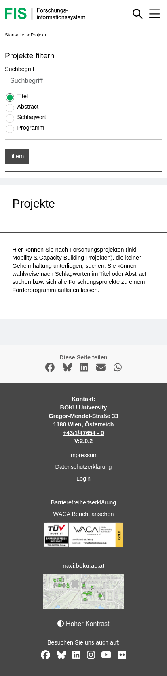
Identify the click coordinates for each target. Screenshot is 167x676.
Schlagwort (31, 117)
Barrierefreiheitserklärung (83, 502)
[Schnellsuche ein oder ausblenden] (137, 13)
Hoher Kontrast (83, 623)
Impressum (83, 455)
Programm (30, 127)
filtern (17, 156)
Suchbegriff (19, 69)
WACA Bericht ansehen (83, 514)
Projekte (39, 34)
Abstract (27, 106)
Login (83, 478)
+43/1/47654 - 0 (83, 433)
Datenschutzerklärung (83, 467)
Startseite (14, 34)
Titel (22, 96)
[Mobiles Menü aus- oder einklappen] (154, 13)
